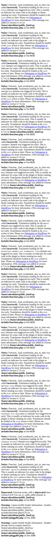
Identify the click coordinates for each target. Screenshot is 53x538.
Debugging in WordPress (35, 73)
